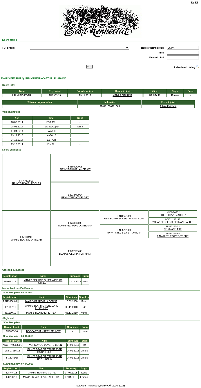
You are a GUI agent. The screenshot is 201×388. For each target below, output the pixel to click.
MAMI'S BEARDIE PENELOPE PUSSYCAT (41, 307)
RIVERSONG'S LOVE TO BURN (44, 345)
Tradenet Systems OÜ (99, 385)
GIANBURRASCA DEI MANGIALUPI (124, 218)
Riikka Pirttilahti (168, 106)
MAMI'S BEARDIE (122, 95)
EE (196, 2)
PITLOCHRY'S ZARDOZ (172, 215)
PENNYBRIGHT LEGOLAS (26, 183)
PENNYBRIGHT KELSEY (75, 197)
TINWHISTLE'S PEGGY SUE (173, 236)
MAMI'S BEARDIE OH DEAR (26, 239)
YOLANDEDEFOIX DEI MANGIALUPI (172, 222)
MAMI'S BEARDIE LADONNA (41, 301)
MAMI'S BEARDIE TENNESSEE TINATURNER (44, 357)
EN (192, 2)
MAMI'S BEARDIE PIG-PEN (41, 312)
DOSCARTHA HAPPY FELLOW (43, 331)
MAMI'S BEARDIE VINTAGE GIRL (41, 377)
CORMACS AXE (173, 229)
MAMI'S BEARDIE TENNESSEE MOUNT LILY (44, 350)
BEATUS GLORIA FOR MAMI (75, 253)
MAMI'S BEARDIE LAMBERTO (75, 225)
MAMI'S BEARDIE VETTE (41, 372)
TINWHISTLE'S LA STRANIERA (124, 232)
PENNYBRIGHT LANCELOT (75, 169)
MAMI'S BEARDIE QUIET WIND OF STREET (43, 281)
